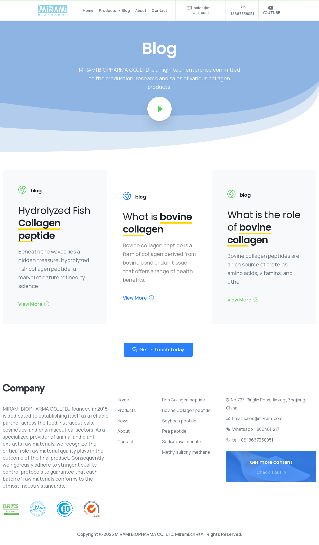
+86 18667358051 (242, 10)
